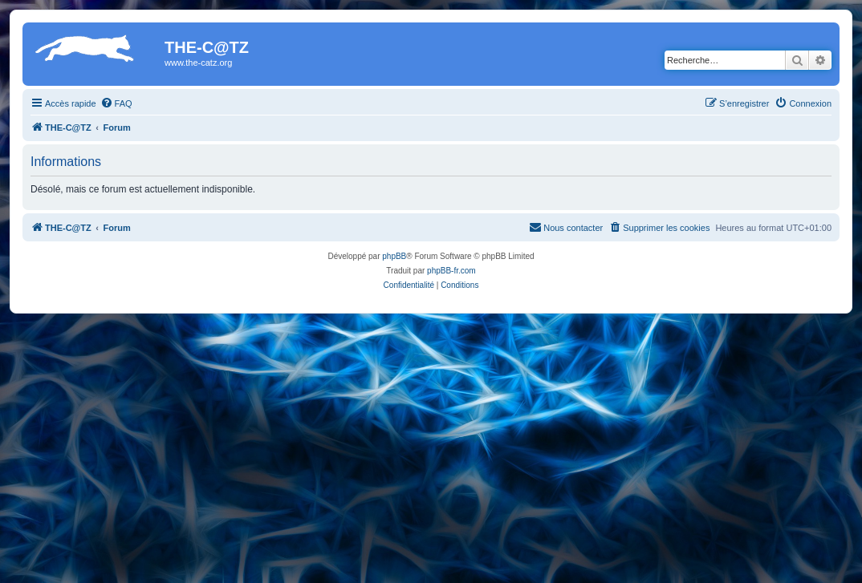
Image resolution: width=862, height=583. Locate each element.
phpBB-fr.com (451, 270)
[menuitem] (116, 103)
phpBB (394, 256)
